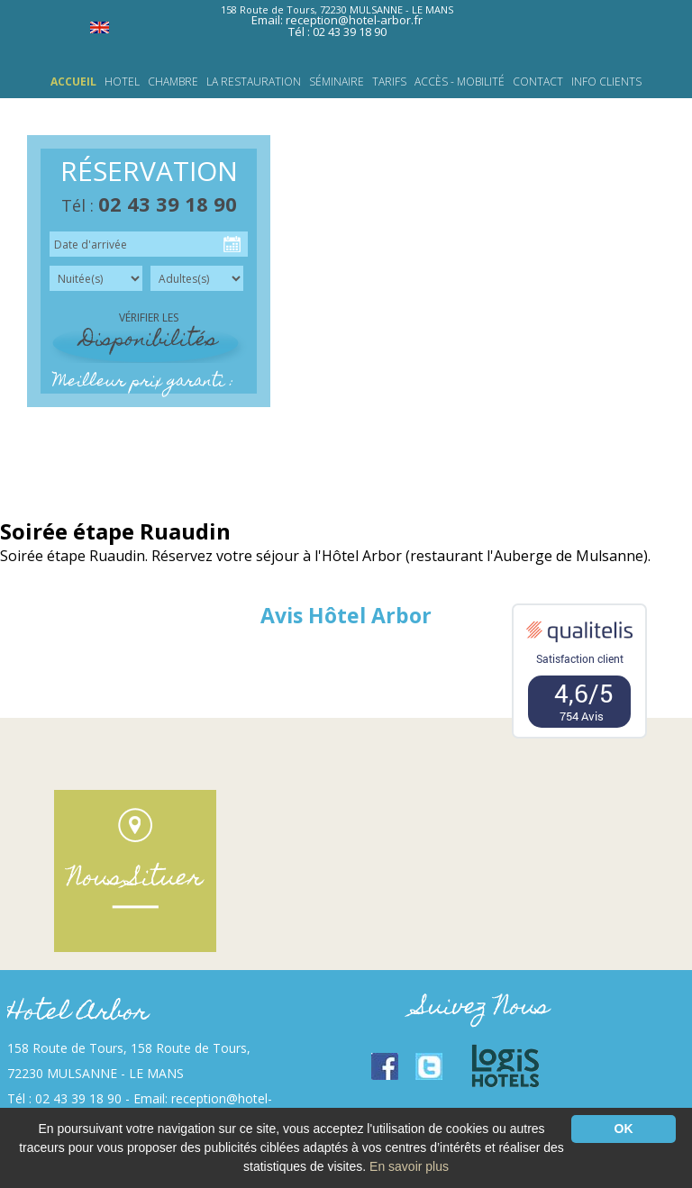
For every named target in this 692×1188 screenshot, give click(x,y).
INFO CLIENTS (606, 82)
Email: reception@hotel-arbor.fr (337, 20)
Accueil (73, 82)
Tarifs (389, 82)
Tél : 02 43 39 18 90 (337, 31)
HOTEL (122, 82)
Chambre (173, 82)
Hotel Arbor (78, 1014)
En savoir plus (409, 1166)
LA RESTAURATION (253, 82)
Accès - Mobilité (459, 82)
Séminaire (336, 82)
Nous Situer (135, 879)
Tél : (149, 205)
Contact (538, 82)
